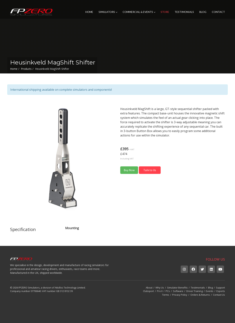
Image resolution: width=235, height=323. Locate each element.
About (149, 287)
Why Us (160, 287)
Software (178, 291)
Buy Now (129, 170)
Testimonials (198, 287)
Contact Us (219, 294)
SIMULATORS (108, 11)
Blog (210, 287)
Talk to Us (149, 170)
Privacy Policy (179, 294)
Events (209, 291)
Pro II (159, 291)
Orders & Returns (200, 294)
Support (220, 287)
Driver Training (194, 291)
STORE (165, 11)
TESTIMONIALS (184, 11)
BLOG (202, 11)
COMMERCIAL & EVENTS (139, 11)
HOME (89, 11)
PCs (168, 291)
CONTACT (218, 11)
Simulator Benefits (177, 287)
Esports (220, 291)
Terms (165, 294)
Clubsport (148, 291)
